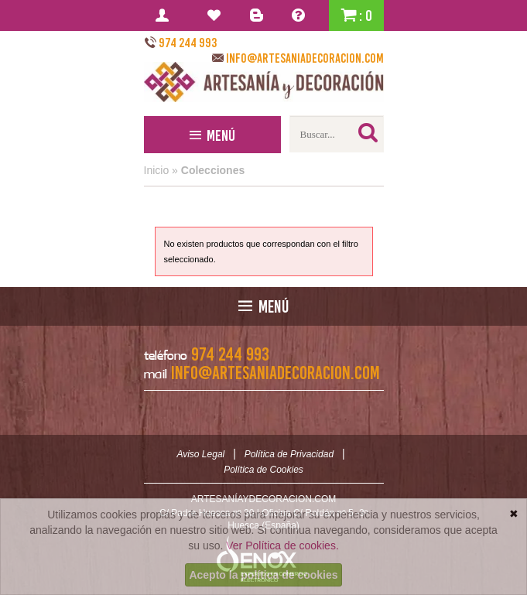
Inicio (156, 170)
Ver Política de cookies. (282, 545)
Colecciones (213, 170)
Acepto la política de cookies (263, 575)
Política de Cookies (263, 469)
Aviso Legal (200, 454)
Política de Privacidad (289, 454)
